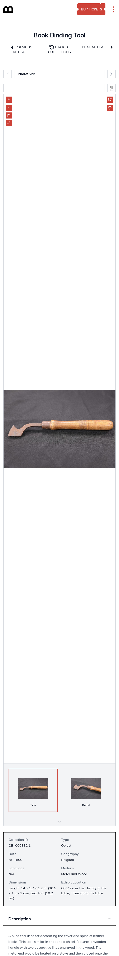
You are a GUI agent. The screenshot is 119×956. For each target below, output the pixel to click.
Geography (70, 854)
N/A (12, 874)
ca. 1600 (15, 860)
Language (16, 868)
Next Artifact (98, 47)
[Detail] (86, 788)
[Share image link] (9, 115)
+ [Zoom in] (9, 99)
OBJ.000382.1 (20, 846)
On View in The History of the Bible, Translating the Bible (83, 891)
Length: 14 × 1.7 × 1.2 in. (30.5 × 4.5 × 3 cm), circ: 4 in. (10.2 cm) (32, 893)
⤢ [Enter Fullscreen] (8, 123)
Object (66, 846)
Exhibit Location (73, 882)
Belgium (67, 860)
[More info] (59, 821)
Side (27, 74)
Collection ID (18, 840)
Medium (67, 868)
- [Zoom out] (9, 107)
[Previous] (7, 74)
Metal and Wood (74, 874)
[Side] (33, 788)
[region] (59, 447)
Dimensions (18, 882)
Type (65, 840)
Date (12, 854)
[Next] (111, 74)
